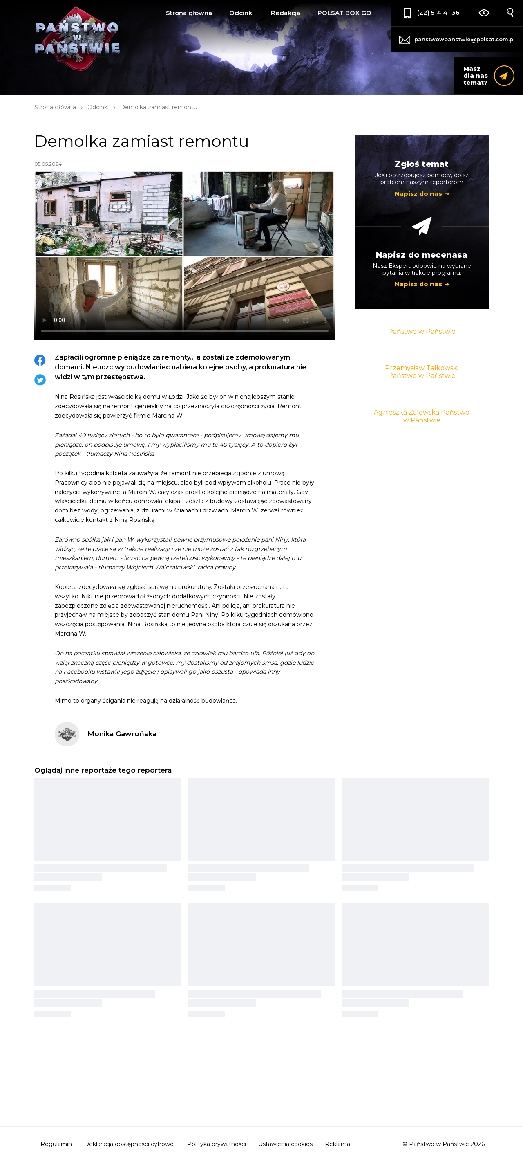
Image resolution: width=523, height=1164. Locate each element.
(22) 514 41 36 (438, 12)
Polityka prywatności (216, 1144)
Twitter (40, 380)
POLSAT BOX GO (344, 13)
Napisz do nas (418, 194)
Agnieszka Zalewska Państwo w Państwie (421, 416)
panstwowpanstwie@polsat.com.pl (464, 39)
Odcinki (241, 13)
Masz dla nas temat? (475, 75)
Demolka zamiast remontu (158, 107)
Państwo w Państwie (422, 331)
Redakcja (285, 13)
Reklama (337, 1144)
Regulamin (56, 1144)
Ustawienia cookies (285, 1144)
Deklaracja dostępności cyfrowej (129, 1144)
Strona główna (189, 13)
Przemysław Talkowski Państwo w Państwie (421, 372)
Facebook (40, 360)
